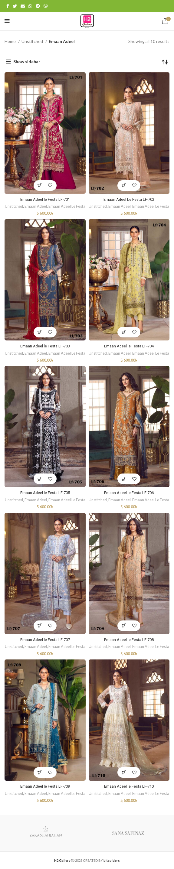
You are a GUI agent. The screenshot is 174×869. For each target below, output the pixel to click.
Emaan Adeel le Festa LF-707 (45, 639)
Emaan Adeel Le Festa (66, 206)
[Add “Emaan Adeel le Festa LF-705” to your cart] (39, 479)
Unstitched (32, 41)
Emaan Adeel (36, 206)
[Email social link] (23, 6)
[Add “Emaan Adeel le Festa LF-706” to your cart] (123, 479)
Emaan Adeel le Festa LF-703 (45, 346)
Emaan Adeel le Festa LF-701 (45, 199)
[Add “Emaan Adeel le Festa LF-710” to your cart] (123, 772)
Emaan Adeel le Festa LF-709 (45, 786)
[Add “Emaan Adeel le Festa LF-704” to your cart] (123, 332)
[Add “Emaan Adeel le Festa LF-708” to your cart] (123, 625)
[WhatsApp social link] (30, 6)
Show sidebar (26, 61)
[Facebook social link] (8, 6)
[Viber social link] (46, 6)
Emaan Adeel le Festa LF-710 (129, 786)
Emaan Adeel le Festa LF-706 (129, 492)
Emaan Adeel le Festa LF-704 (129, 346)
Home (11, 41)
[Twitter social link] (15, 6)
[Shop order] (164, 61)
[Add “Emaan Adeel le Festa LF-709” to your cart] (39, 772)
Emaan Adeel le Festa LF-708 (129, 639)
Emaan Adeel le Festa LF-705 (45, 492)
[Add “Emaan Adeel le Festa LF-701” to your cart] (39, 185)
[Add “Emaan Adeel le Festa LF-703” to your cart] (39, 332)
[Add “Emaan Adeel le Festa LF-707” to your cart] (39, 625)
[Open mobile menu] (7, 21)
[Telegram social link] (38, 6)
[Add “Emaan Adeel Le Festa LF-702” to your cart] (123, 185)
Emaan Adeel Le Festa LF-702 (128, 199)
